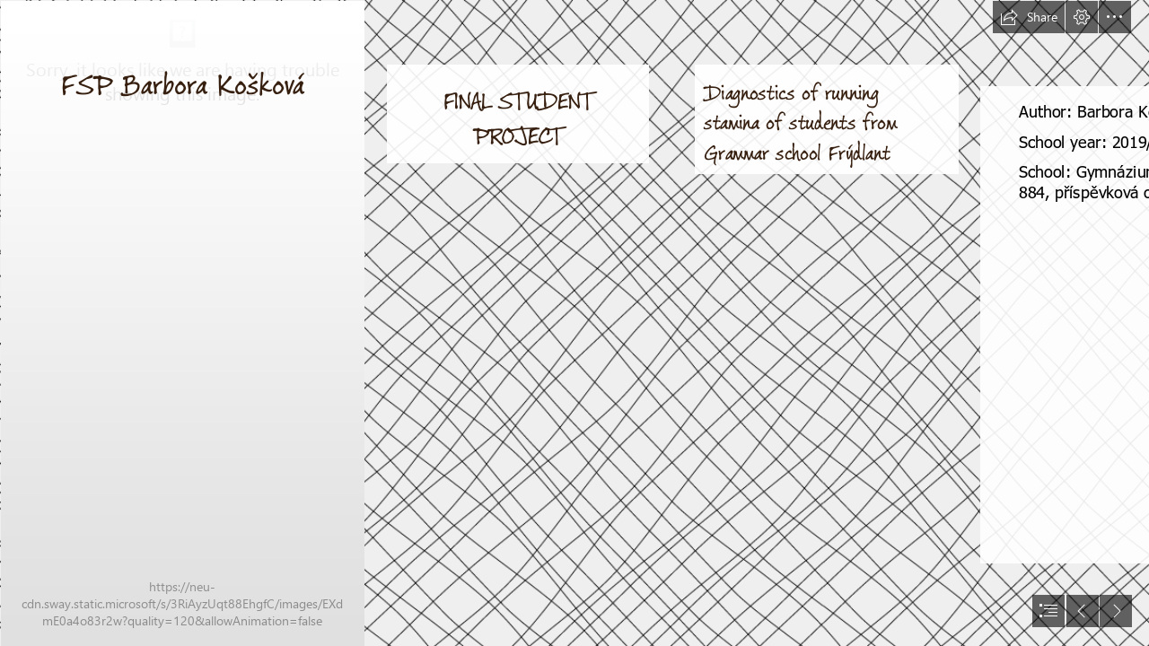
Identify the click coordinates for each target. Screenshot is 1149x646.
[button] (1029, 17)
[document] (574, 323)
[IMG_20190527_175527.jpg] (182, 323)
